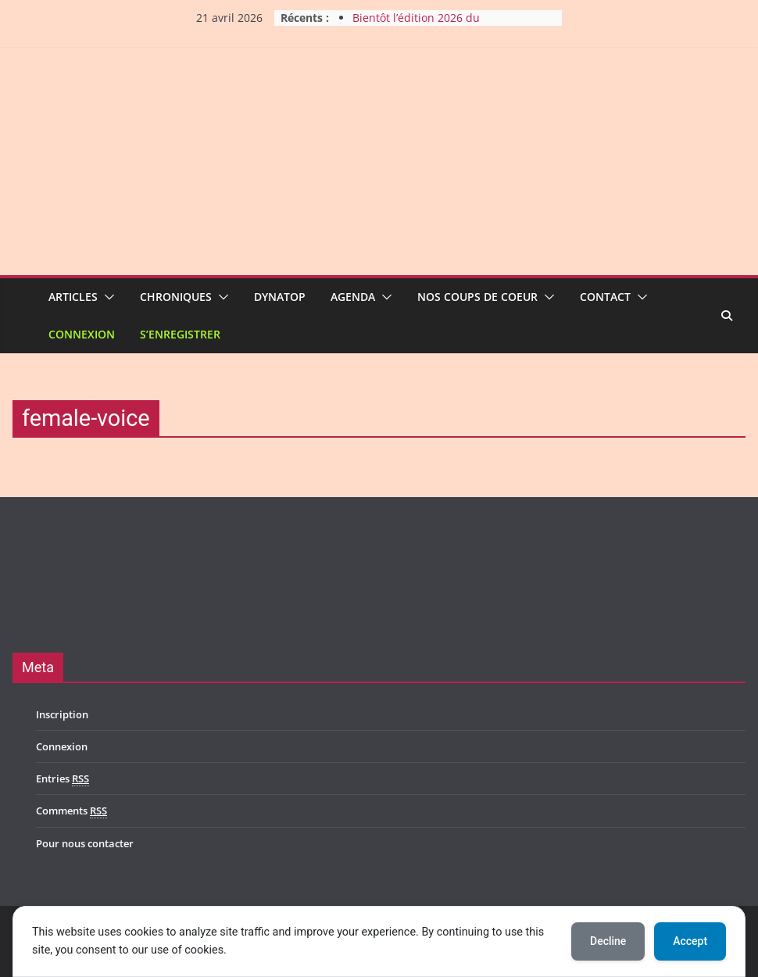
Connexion (81, 334)
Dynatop (280, 296)
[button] (106, 297)
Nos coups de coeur (477, 296)
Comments (71, 810)
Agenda (353, 296)
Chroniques (176, 296)
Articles (73, 296)
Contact (605, 296)
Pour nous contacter (85, 843)
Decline (608, 941)
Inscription (62, 714)
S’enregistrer (180, 334)
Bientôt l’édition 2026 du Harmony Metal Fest (416, 25)
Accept (690, 941)
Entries (62, 778)
